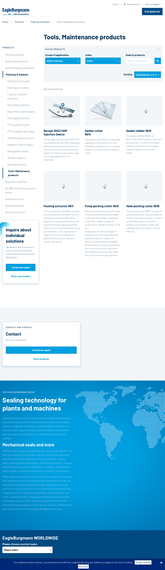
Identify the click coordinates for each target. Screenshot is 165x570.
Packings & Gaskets (40, 21)
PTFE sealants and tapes (21, 131)
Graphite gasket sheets (20, 137)
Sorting (128, 74)
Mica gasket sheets (18, 151)
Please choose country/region (19, 543)
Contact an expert (21, 267)
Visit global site (152, 11)
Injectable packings (18, 104)
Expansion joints (14, 198)
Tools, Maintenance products (19, 173)
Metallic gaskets (16, 157)
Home (5, 21)
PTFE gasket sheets (18, 124)
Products (19, 21)
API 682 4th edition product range (20, 190)
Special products (16, 164)
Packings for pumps (18, 81)
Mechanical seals (14, 54)
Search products (135, 54)
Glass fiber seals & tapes (21, 111)
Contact (115, 4)
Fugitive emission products (17, 96)
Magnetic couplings (16, 181)
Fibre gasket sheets (18, 118)
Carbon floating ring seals (19, 67)
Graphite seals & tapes (20, 144)
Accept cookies (143, 566)
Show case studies (20, 276)
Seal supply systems (16, 61)
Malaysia (148, 4)
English (156, 4)
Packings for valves (18, 87)
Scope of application (57, 54)
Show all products (15, 212)
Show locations (41, 359)
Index (88, 54)
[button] (103, 49)
